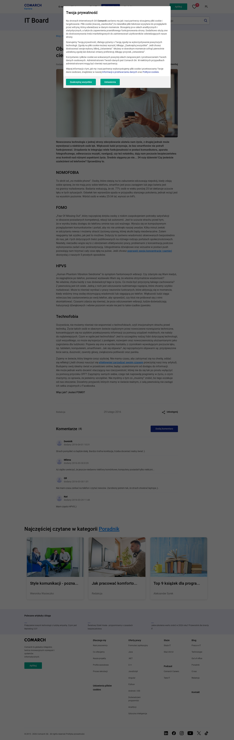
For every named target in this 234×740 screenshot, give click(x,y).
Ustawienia (110, 82)
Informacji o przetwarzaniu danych (119, 72)
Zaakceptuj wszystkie (81, 82)
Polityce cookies (151, 72)
